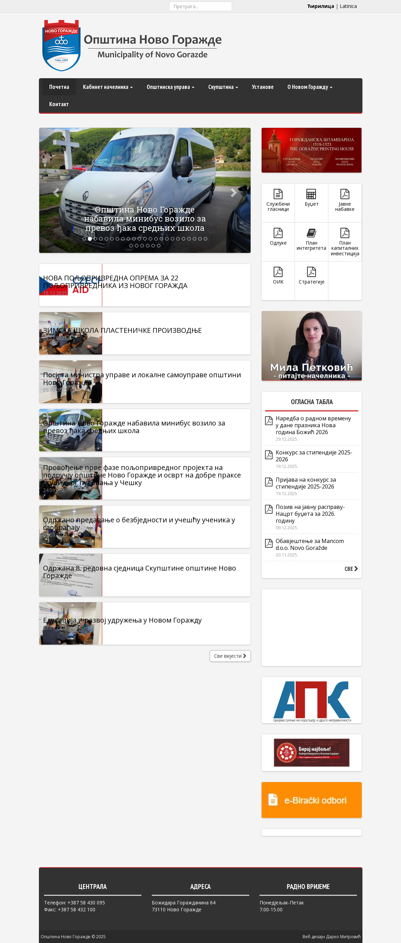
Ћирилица (320, 6)
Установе (263, 87)
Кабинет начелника (108, 87)
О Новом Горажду (310, 87)
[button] (55, 190)
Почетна (59, 87)
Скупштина (223, 87)
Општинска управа (170, 87)
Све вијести (230, 683)
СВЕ (351, 569)
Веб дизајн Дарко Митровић (332, 937)
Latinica (348, 6)
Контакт (59, 104)
